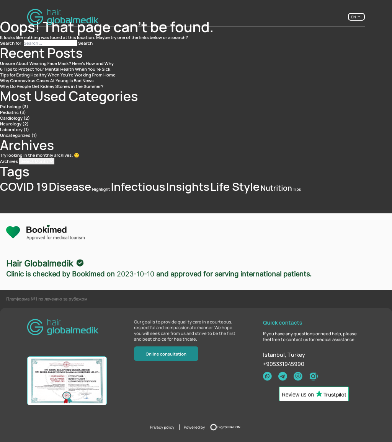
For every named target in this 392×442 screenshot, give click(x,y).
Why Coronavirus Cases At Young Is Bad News (47, 80)
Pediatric (9, 112)
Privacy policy (162, 427)
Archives (9, 161)
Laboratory (11, 129)
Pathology (10, 106)
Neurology (10, 124)
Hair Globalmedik (39, 263)
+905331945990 (283, 363)
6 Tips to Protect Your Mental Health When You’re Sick (55, 69)
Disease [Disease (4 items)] (70, 186)
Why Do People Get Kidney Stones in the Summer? (51, 86)
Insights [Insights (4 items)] (187, 186)
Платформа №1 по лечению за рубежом (46, 299)
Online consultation (165, 354)
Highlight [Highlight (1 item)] (101, 189)
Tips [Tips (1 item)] (297, 189)
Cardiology (11, 118)
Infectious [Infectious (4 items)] (138, 186)
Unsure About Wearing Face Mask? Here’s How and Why (57, 63)
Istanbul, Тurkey (284, 354)
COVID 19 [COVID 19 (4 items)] (24, 186)
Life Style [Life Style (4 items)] (235, 186)
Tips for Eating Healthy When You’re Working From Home (58, 75)
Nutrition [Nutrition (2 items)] (276, 188)
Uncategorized (15, 135)
